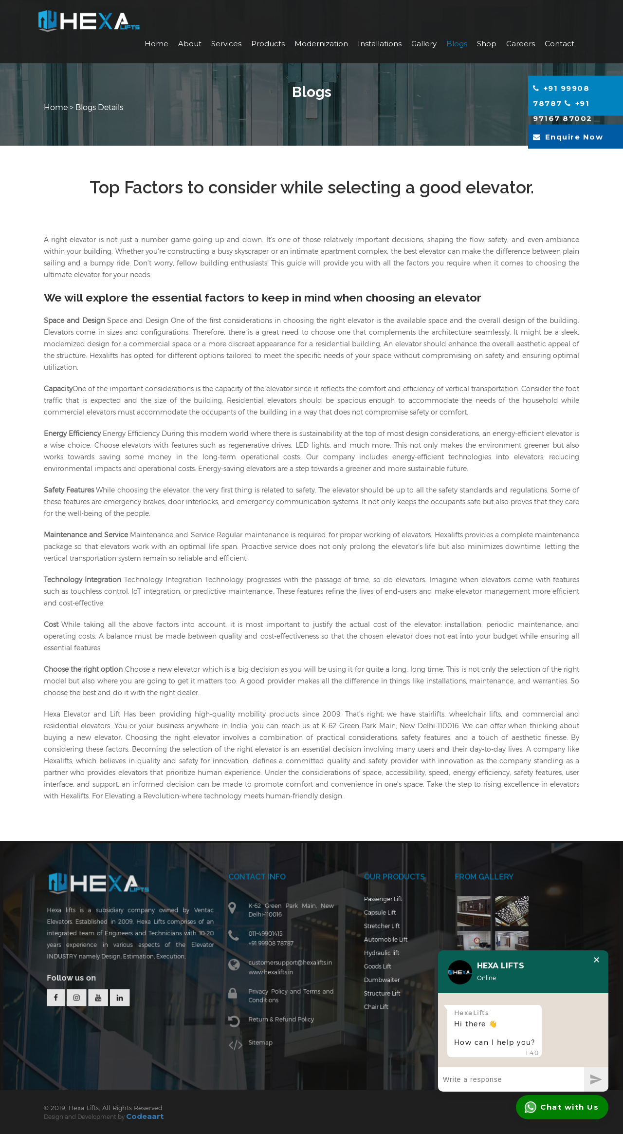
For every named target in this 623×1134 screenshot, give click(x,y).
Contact (559, 43)
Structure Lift (378, 997)
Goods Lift (374, 971)
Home (156, 43)
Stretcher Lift (378, 933)
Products (268, 43)
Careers (520, 43)
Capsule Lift (376, 921)
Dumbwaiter (378, 984)
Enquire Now (568, 136)
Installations (380, 43)
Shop (486, 43)
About (190, 43)
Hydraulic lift (378, 959)
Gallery (424, 43)
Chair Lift (372, 1010)
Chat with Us (562, 1107)
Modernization (321, 43)
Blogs (456, 43)
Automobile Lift (382, 946)
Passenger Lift (379, 908)
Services (226, 43)
